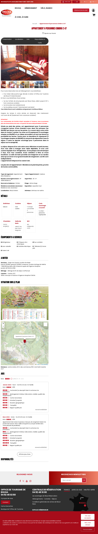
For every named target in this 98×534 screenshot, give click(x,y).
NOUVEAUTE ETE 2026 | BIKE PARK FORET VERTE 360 (17, 2)
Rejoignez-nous (24, 474)
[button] (93, 15)
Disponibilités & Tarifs (40, 41)
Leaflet (37, 364)
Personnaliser (87, 529)
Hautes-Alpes (89, 490)
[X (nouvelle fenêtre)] (23, 481)
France (67, 490)
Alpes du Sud (77, 490)
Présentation (7, 39)
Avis (28, 39)
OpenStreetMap (44, 364)
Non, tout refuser (88, 524)
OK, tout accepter (87, 517)
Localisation (19, 39)
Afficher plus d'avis (24, 454)
